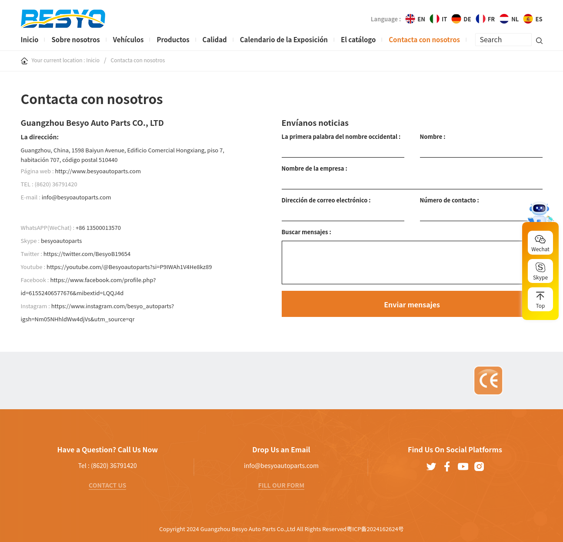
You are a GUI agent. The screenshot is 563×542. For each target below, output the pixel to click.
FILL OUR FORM (281, 485)
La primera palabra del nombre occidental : (341, 136)
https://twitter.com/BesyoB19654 (87, 253)
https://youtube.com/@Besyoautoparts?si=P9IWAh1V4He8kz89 (129, 267)
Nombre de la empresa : (314, 168)
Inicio (30, 39)
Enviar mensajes (412, 304)
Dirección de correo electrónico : (326, 200)
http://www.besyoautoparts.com (98, 171)
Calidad (215, 39)
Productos (173, 39)
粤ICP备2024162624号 (374, 529)
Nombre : (433, 136)
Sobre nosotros (75, 39)
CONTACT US (107, 485)
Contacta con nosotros (424, 39)
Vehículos (128, 39)
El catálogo (358, 39)
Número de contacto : (449, 200)
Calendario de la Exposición (284, 39)
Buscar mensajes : (306, 232)
